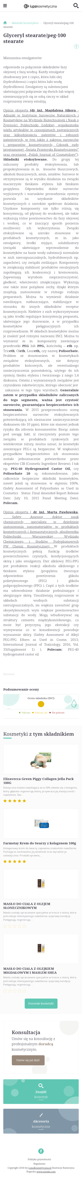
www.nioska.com (46, 1171)
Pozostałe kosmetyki (41, 1003)
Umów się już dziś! (28, 1060)
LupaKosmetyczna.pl (39, 1167)
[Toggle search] (76, 6)
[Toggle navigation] (5, 6)
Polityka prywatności (39, 1159)
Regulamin (39, 1163)
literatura (8, 674)
